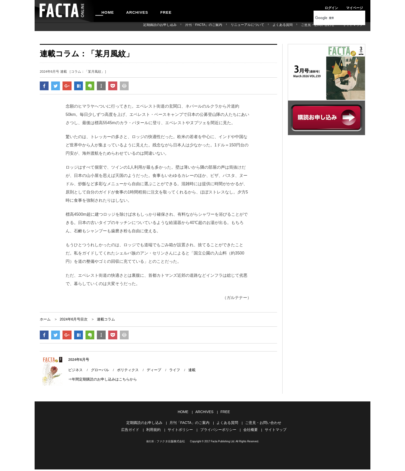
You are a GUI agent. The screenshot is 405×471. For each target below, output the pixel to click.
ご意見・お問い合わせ (327, 26)
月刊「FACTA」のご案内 (233, 26)
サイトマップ (356, 26)
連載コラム (102, 321)
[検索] (332, 18)
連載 (186, 372)
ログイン (324, 6)
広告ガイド (134, 431)
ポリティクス (125, 372)
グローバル (98, 372)
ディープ (149, 372)
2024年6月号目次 (72, 321)
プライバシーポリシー (217, 431)
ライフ (169, 372)
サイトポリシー (181, 431)
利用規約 (156, 431)
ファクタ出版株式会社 (171, 443)
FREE (152, 11)
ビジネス (75, 372)
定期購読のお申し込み (196, 26)
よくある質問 (298, 26)
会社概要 (248, 431)
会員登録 (359, 6)
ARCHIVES (129, 11)
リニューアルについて (269, 26)
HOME (105, 11)
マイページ (341, 6)
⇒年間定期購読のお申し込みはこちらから (100, 381)
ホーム (45, 321)
